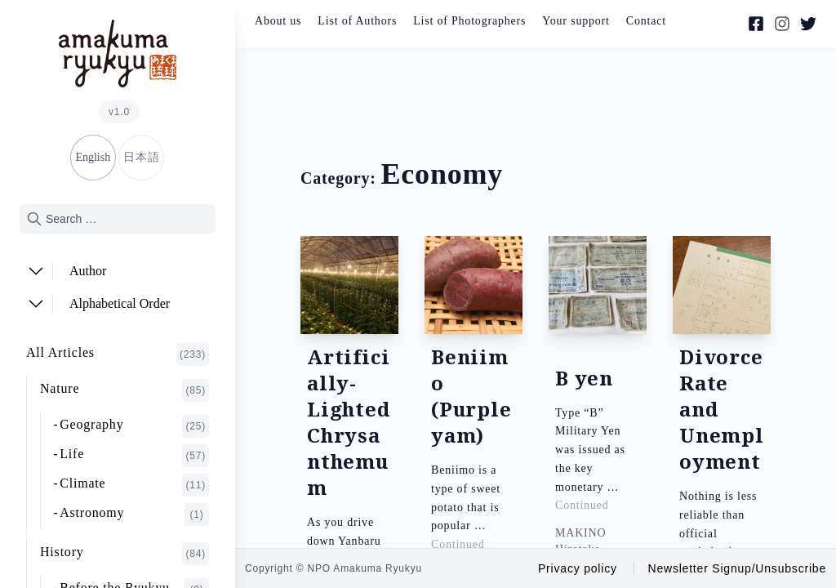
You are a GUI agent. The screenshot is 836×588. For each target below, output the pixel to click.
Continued (458, 544)
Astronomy (134, 514)
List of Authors (357, 21)
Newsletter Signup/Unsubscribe (736, 568)
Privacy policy (577, 568)
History (124, 553)
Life (134, 455)
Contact (646, 21)
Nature (124, 390)
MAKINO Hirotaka (580, 541)
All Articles (117, 354)
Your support (575, 21)
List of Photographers (469, 21)
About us (278, 21)
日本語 (141, 157)
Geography (134, 426)
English (92, 157)
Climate (134, 485)
